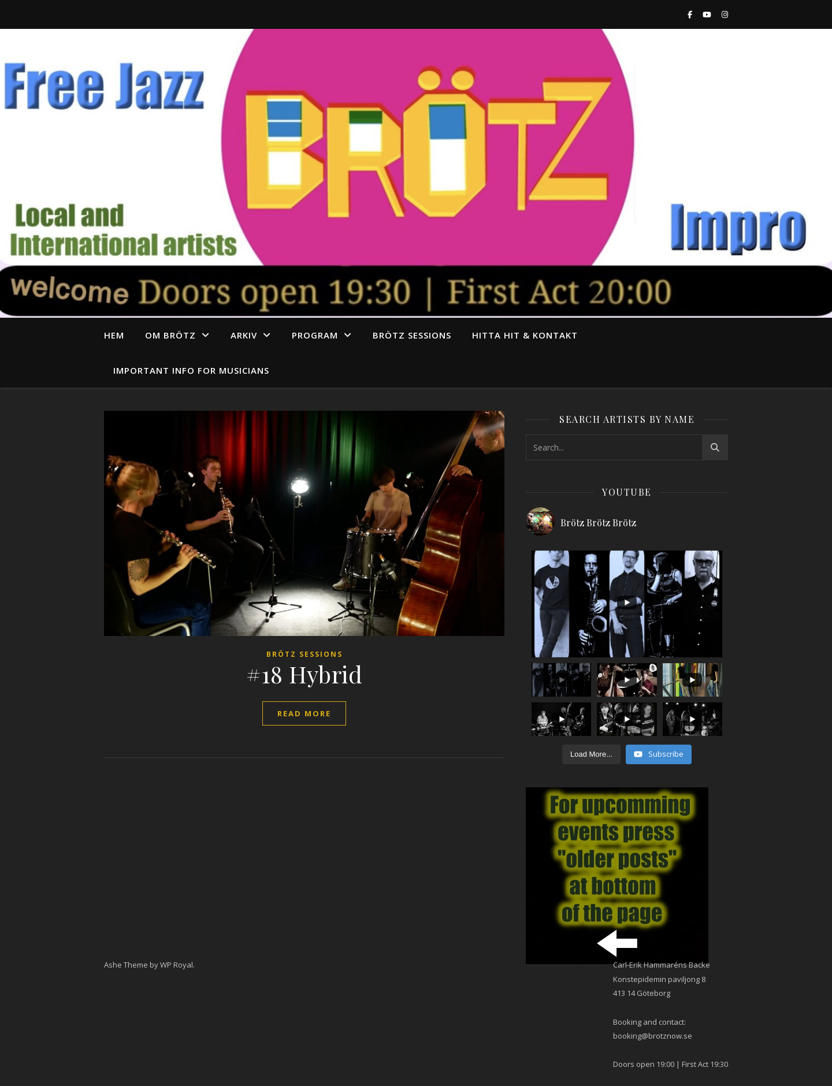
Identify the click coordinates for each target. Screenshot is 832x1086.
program (315, 335)
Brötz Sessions (412, 335)
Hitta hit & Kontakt (525, 335)
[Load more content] (591, 754)
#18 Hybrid (304, 674)
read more (304, 713)
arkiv (244, 335)
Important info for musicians (191, 370)
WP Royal (176, 964)
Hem (114, 335)
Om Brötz (170, 335)
